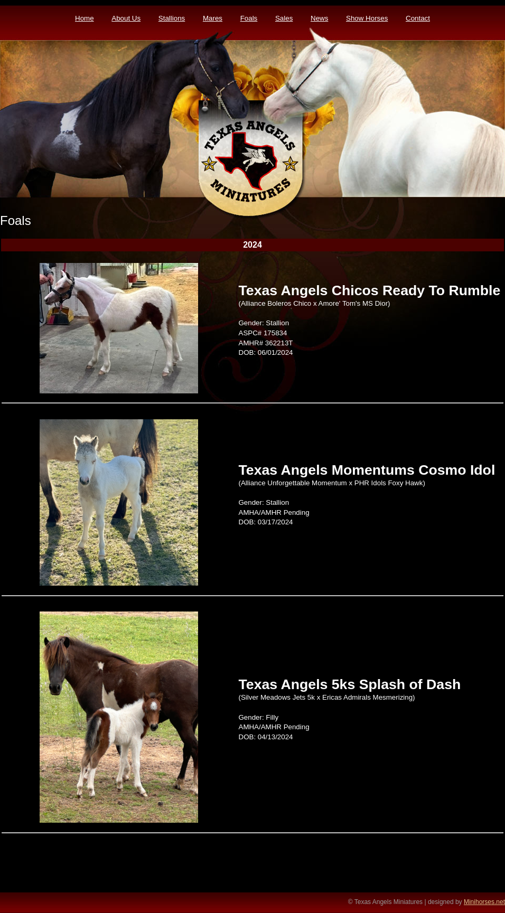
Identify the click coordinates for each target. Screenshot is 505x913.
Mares (212, 18)
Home (84, 18)
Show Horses (367, 18)
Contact (418, 18)
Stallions (171, 18)
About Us (126, 18)
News (319, 18)
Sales (284, 18)
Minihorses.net (484, 902)
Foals (249, 18)
